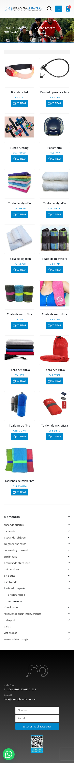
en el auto (9, 575)
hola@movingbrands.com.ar (20, 699)
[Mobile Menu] (58, 9)
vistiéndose (10, 633)
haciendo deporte (14, 588)
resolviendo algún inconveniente (22, 614)
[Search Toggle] (49, 9)
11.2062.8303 (11, 689)
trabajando (10, 620)
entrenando (15, 601)
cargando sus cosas (15, 544)
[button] (9, 754)
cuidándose (10, 556)
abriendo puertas (14, 525)
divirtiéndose (11, 569)
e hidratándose (16, 594)
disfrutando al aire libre (17, 563)
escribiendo (10, 582)
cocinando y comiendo (16, 550)
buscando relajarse (15, 537)
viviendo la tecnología (16, 639)
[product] (19, 71)
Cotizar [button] (21, 103)
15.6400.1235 (28, 689)
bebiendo (9, 531)
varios (7, 626)
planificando (11, 607)
